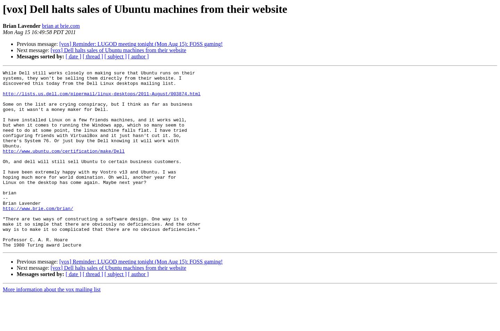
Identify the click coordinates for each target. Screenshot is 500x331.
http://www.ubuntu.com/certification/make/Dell (64, 167)
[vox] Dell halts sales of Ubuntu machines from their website (118, 50)
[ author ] (138, 56)
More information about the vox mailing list (52, 325)
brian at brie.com (61, 26)
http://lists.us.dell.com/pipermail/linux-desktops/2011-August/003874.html (101, 99)
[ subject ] (116, 56)
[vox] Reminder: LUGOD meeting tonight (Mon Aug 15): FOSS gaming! (141, 44)
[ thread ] (93, 56)
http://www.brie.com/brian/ (38, 236)
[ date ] (73, 56)
